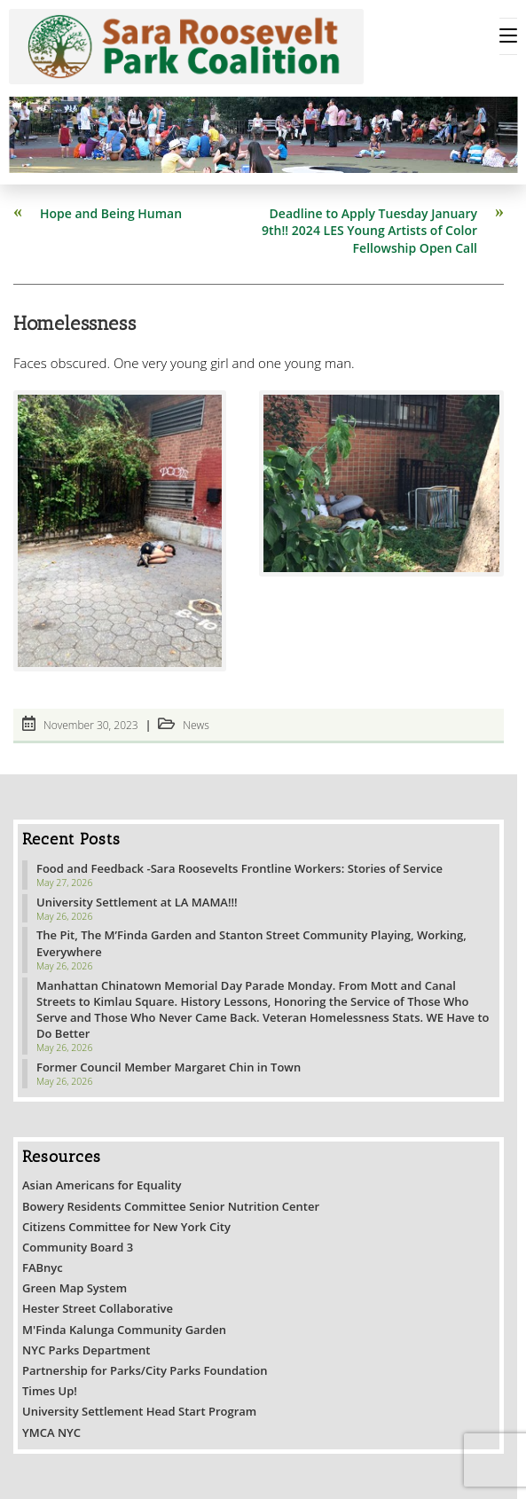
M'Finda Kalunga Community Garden (124, 1330)
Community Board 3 (77, 1247)
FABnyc (42, 1267)
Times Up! (49, 1391)
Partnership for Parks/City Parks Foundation (145, 1370)
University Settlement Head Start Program (139, 1411)
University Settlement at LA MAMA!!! (137, 902)
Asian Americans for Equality (102, 1185)
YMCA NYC (51, 1432)
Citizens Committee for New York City (126, 1227)
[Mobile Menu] (508, 36)
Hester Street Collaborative (97, 1308)
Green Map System (74, 1288)
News (196, 725)
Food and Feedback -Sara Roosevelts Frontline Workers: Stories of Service (239, 868)
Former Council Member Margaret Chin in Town (168, 1067)
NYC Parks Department (86, 1350)
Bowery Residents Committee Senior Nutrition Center (170, 1206)
